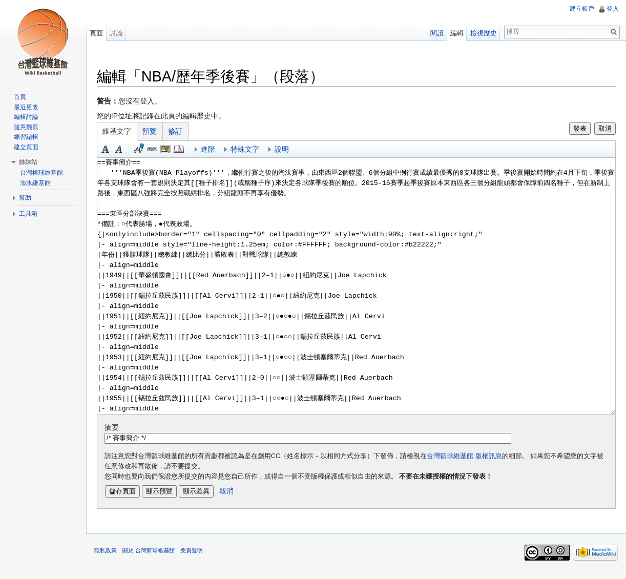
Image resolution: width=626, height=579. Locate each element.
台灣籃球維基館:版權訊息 (470, 457)
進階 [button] (214, 150)
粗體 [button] (111, 150)
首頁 (20, 96)
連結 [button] (158, 150)
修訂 (182, 132)
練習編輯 (26, 136)
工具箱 (28, 213)
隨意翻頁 (26, 127)
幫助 (25, 197)
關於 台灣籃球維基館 (155, 555)
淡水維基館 (35, 183)
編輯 (455, 33)
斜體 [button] (125, 150)
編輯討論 (26, 116)
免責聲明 (197, 555)
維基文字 (123, 132)
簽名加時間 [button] (145, 150)
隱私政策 (111, 555)
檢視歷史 (481, 33)
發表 (578, 129)
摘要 (118, 428)
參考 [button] (185, 150)
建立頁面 (26, 147)
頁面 (100, 33)
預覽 (156, 132)
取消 (603, 129)
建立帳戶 (581, 8)
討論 (120, 33)
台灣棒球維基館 (41, 172)
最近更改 (26, 107)
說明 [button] (288, 150)
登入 (612, 8)
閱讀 (435, 33)
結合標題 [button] (171, 150)
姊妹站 (28, 162)
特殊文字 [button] (251, 150)
